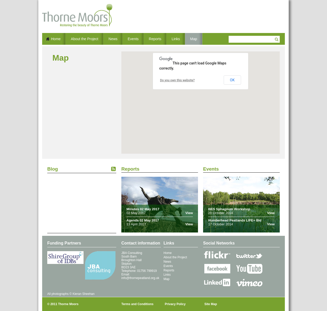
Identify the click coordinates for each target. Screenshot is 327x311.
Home (56, 39)
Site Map (210, 304)
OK (232, 80)
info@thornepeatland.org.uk (140, 278)
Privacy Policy (175, 304)
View (189, 213)
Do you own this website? (177, 80)
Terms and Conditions (137, 304)
